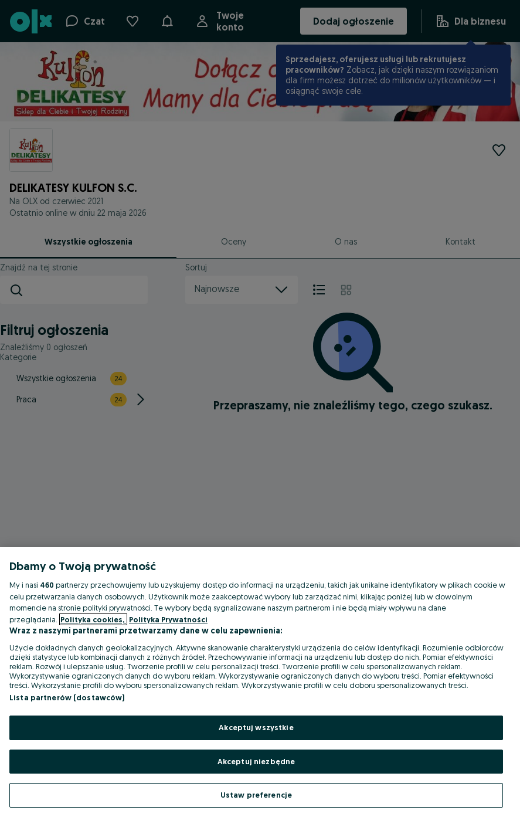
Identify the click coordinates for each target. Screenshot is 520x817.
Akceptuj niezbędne (256, 761)
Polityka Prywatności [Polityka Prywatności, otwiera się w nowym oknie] (168, 619)
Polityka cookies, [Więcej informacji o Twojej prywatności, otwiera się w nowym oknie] (93, 619)
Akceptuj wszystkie (256, 727)
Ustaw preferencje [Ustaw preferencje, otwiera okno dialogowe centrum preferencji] (256, 794)
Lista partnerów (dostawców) (67, 697)
